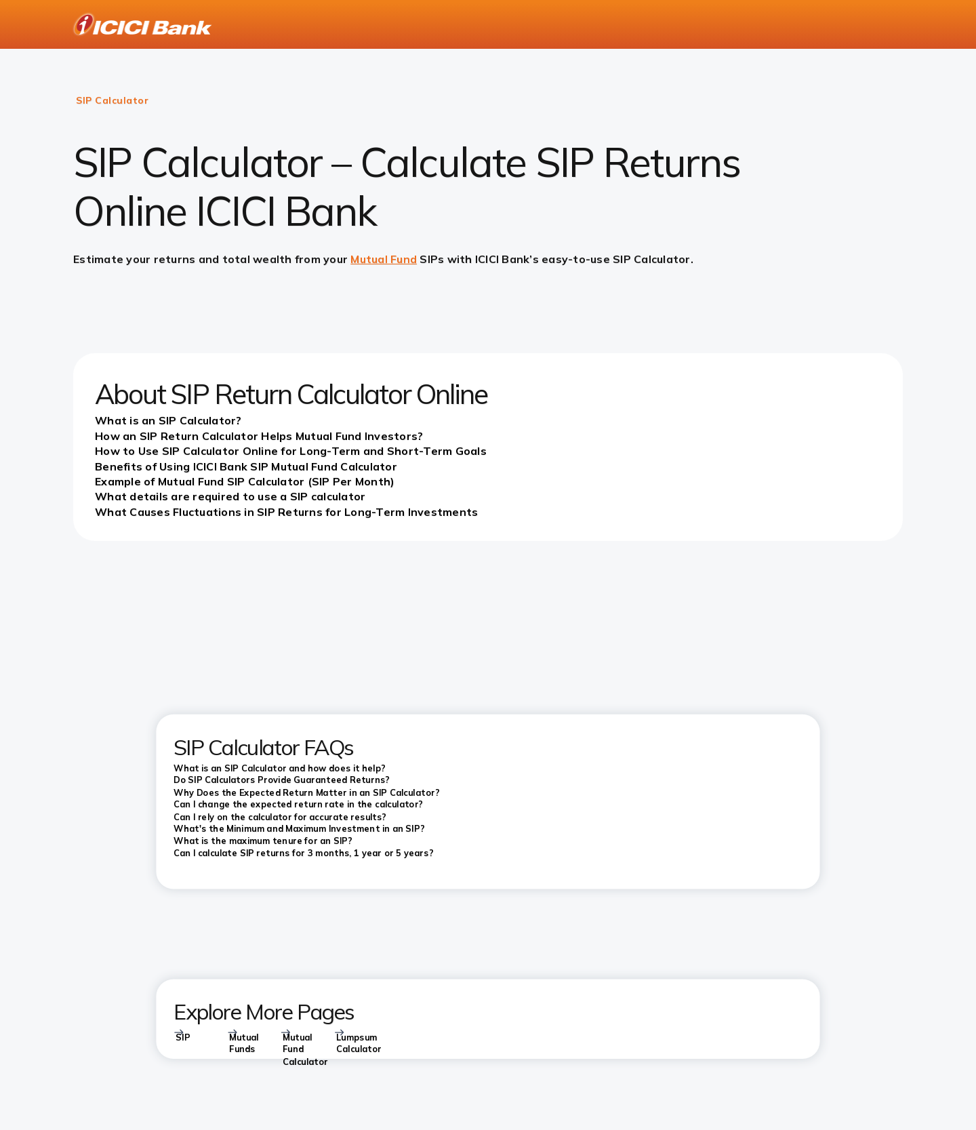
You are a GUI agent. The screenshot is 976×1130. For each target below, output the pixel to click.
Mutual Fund (383, 259)
